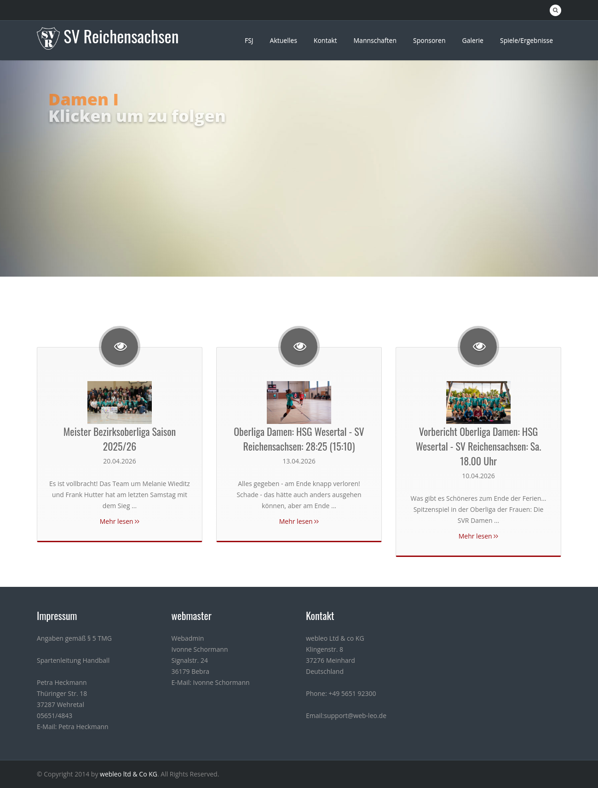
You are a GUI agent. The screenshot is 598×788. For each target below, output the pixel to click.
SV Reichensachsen (120, 35)
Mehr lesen (120, 521)
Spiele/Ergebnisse (526, 40)
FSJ (249, 40)
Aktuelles (283, 40)
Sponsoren (429, 40)
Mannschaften (375, 40)
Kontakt (325, 40)
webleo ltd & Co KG (128, 774)
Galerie (472, 40)
